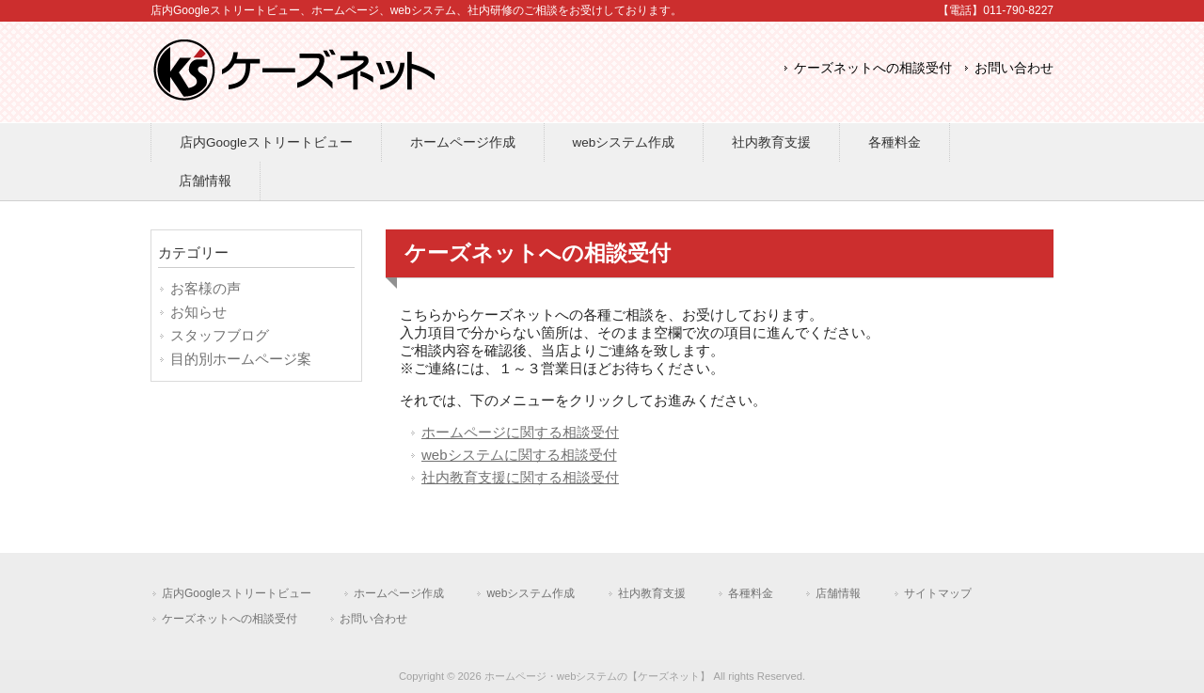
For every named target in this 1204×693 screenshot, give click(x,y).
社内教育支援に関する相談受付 (520, 477)
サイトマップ (938, 593)
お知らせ (198, 312)
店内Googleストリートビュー (236, 593)
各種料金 (750, 593)
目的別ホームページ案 (240, 359)
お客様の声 (205, 288)
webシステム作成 (530, 593)
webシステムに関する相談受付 (519, 455)
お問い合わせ (1014, 68)
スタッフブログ (219, 335)
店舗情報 (838, 593)
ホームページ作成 (399, 593)
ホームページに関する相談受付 (520, 432)
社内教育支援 (652, 593)
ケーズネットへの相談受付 (873, 68)
